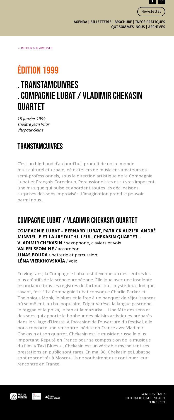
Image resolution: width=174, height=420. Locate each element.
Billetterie (100, 21)
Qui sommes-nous (128, 26)
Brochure (123, 21)
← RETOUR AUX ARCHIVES (35, 48)
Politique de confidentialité (145, 398)
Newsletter (151, 11)
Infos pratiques (150, 21)
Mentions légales (153, 394)
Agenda (80, 21)
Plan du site (157, 402)
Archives (156, 26)
